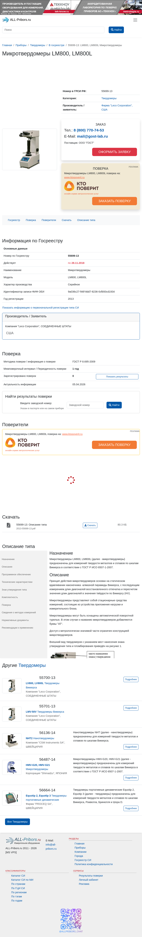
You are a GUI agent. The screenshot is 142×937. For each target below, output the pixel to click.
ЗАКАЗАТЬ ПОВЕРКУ (114, 201)
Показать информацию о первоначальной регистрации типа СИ (40, 307)
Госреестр (14, 220)
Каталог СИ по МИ (22, 879)
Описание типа (86, 220)
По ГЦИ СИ (18, 888)
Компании (80, 851)
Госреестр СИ (83, 860)
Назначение (8, 559)
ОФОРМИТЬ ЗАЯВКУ (114, 152)
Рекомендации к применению (17, 627)
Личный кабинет (88, 879)
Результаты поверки (91, 875)
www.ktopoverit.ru (74, 177)
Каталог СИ (18, 875)
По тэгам (16, 896)
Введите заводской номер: (36, 403)
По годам (16, 900)
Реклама (84, 883)
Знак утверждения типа (14, 589)
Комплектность (10, 597)
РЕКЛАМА (133, 167)
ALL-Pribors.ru (16, 20)
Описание (7, 566)
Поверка (31, 220)
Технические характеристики (17, 582)
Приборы (80, 847)
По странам (18, 883)
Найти (114, 405)
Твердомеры (32, 665)
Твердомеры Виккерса (45, 711)
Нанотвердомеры (40, 738)
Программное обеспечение (16, 574)
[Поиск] (53, 30)
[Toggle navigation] (135, 20)
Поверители (49, 220)
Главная (79, 843)
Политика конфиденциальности (94, 864)
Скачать (67, 220)
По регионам (19, 892)
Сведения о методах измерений (19, 612)
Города (79, 855)
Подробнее (131, 679)
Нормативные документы (15, 620)
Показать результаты (117, 376)
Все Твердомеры (17, 821)
